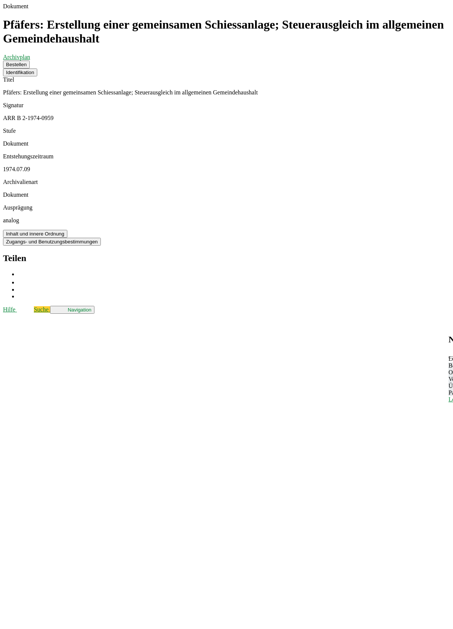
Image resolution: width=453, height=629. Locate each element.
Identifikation (20, 72)
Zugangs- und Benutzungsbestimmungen (52, 242)
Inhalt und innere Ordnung (35, 234)
